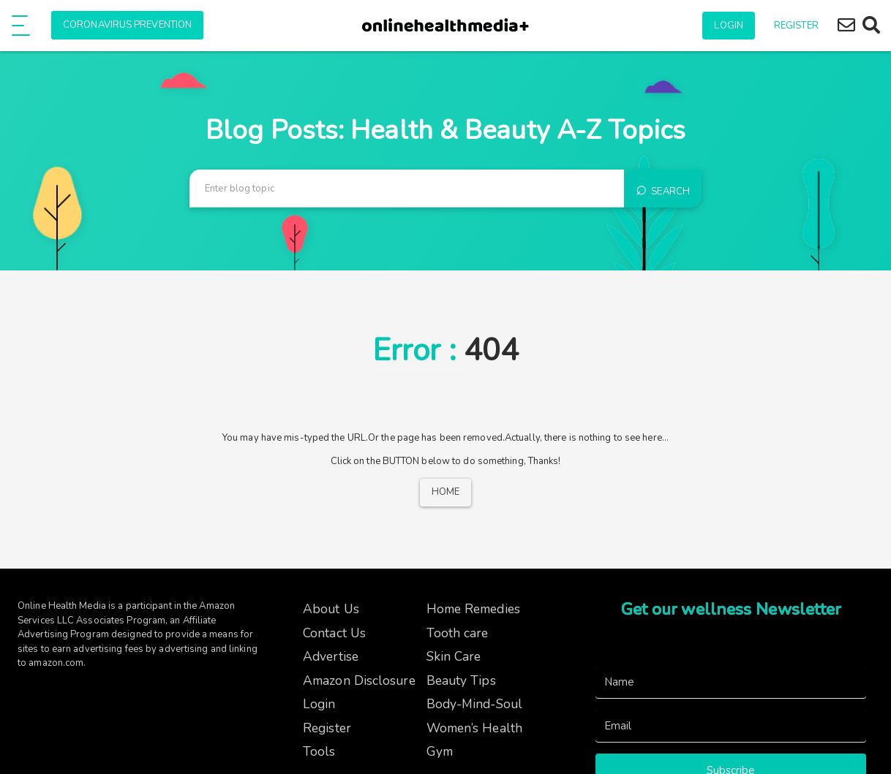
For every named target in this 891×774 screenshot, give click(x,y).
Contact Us (334, 633)
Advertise (330, 656)
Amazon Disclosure (359, 680)
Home (445, 491)
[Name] (730, 682)
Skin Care (453, 656)
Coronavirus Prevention (127, 24)
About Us (331, 609)
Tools (319, 751)
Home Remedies (473, 609)
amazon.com (56, 662)
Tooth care (457, 633)
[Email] (730, 726)
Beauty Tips (461, 680)
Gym (439, 751)
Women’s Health (474, 728)
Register (796, 25)
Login (728, 25)
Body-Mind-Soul (474, 704)
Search (663, 188)
